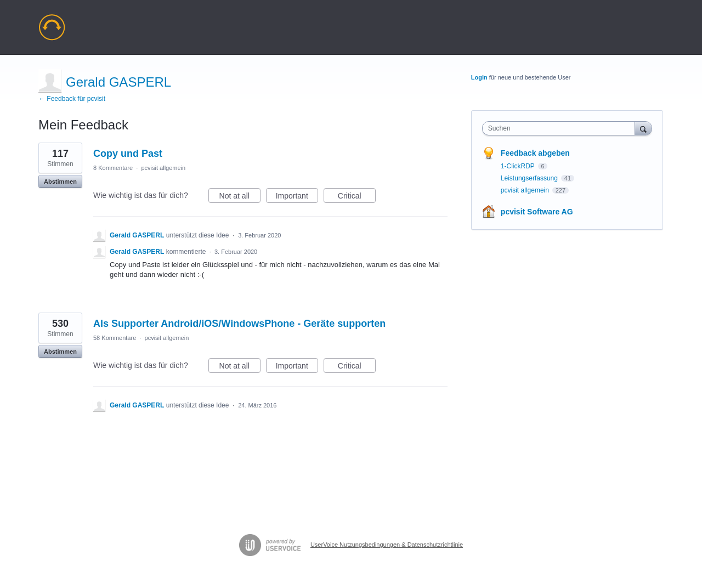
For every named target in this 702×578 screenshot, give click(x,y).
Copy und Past (127, 153)
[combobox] (561, 128)
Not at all (240, 197)
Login (479, 77)
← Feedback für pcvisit (71, 99)
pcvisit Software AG (537, 211)
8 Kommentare (113, 168)
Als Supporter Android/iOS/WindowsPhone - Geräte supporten (239, 323)
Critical (357, 197)
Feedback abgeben (535, 153)
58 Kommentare (114, 338)
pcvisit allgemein (163, 168)
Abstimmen (60, 181)
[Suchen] (643, 128)
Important (297, 197)
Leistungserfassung (530, 178)
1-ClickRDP (518, 166)
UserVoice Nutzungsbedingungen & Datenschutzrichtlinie (386, 544)
